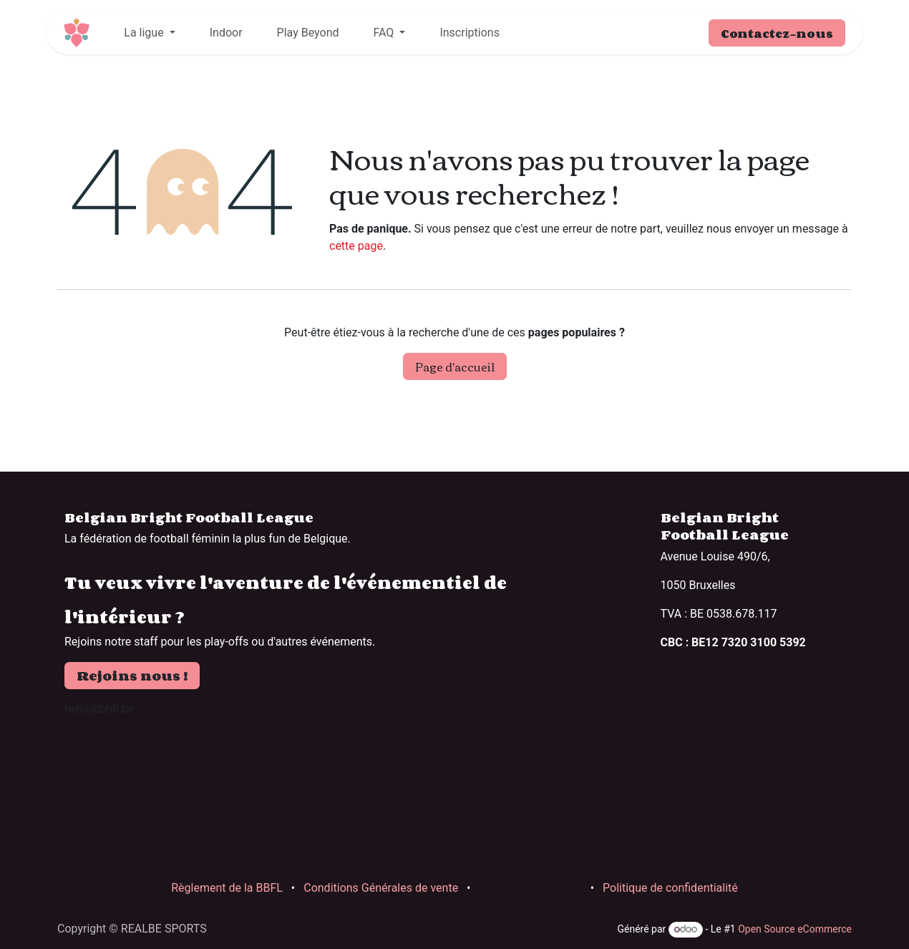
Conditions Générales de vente (380, 888)
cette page (356, 246)
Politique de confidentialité (670, 888)
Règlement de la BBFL (227, 888)
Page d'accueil (455, 366)
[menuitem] (149, 33)
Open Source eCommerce (795, 929)
